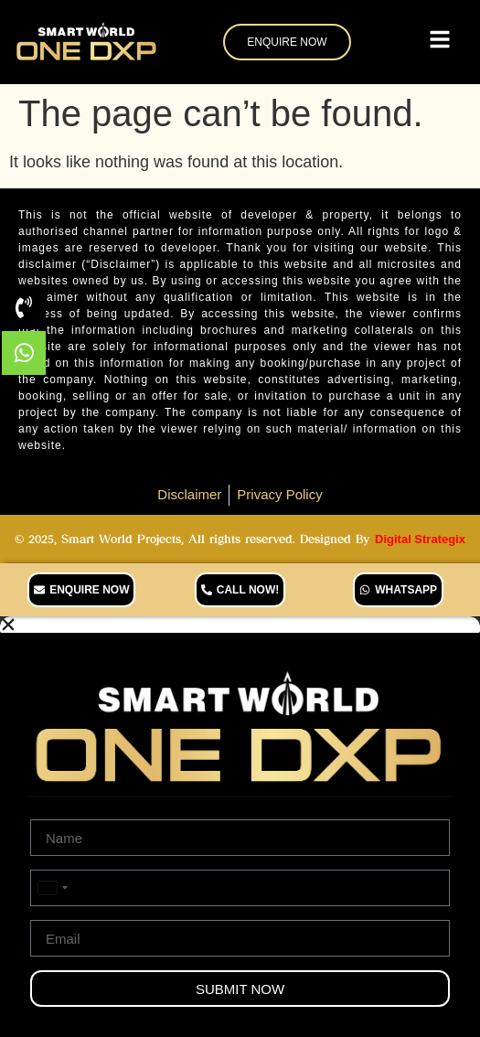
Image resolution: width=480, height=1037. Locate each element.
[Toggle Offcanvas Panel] (439, 42)
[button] (240, 624)
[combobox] (52, 888)
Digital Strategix (420, 539)
